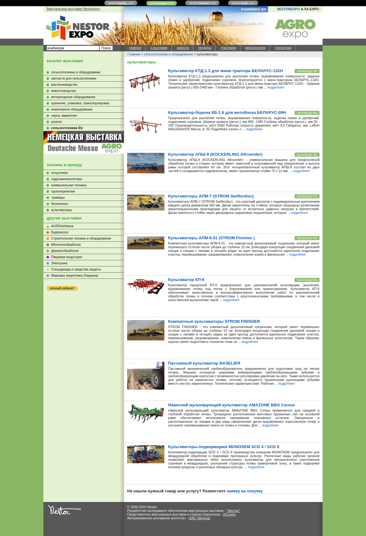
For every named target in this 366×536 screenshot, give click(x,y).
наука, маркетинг (64, 115)
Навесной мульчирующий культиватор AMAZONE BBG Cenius (231, 405)
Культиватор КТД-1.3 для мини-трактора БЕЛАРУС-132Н (225, 70)
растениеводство (64, 84)
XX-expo (229, 514)
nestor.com (121, 3)
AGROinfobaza (62, 226)
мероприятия (255, 48)
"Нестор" (233, 510)
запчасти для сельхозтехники (73, 78)
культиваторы (61, 210)
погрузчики (59, 173)
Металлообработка (66, 244)
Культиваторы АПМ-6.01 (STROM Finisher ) (211, 238)
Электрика (59, 263)
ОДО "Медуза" (200, 518)
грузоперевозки (63, 191)
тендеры (204, 48)
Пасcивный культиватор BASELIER (204, 363)
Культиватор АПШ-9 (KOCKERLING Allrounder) (215, 154)
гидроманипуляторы (66, 179)
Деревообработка (64, 251)
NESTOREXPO (288, 9)
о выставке (158, 48)
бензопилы (59, 203)
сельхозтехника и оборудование (75, 72)
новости (183, 48)
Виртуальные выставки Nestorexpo (73, 9)
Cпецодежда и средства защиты (76, 269)
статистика (283, 48)
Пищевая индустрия (66, 257)
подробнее (276, 87)
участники (228, 48)
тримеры (58, 197)
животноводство (63, 91)
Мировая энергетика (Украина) (74, 275)
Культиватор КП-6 (186, 279)
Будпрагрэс (60, 232)
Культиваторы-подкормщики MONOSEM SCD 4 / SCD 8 (223, 446)
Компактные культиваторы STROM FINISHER (214, 321)
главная (135, 48)
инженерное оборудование (71, 109)
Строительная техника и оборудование (81, 238)
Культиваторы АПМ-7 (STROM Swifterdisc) (211, 196)
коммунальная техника (68, 185)
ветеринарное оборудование (73, 97)
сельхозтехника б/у (67, 128)
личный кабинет (62, 288)
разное (56, 121)
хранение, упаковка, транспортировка (80, 103)
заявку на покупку (245, 491)
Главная (133, 54)
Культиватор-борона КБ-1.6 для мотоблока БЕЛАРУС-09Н (227, 112)
